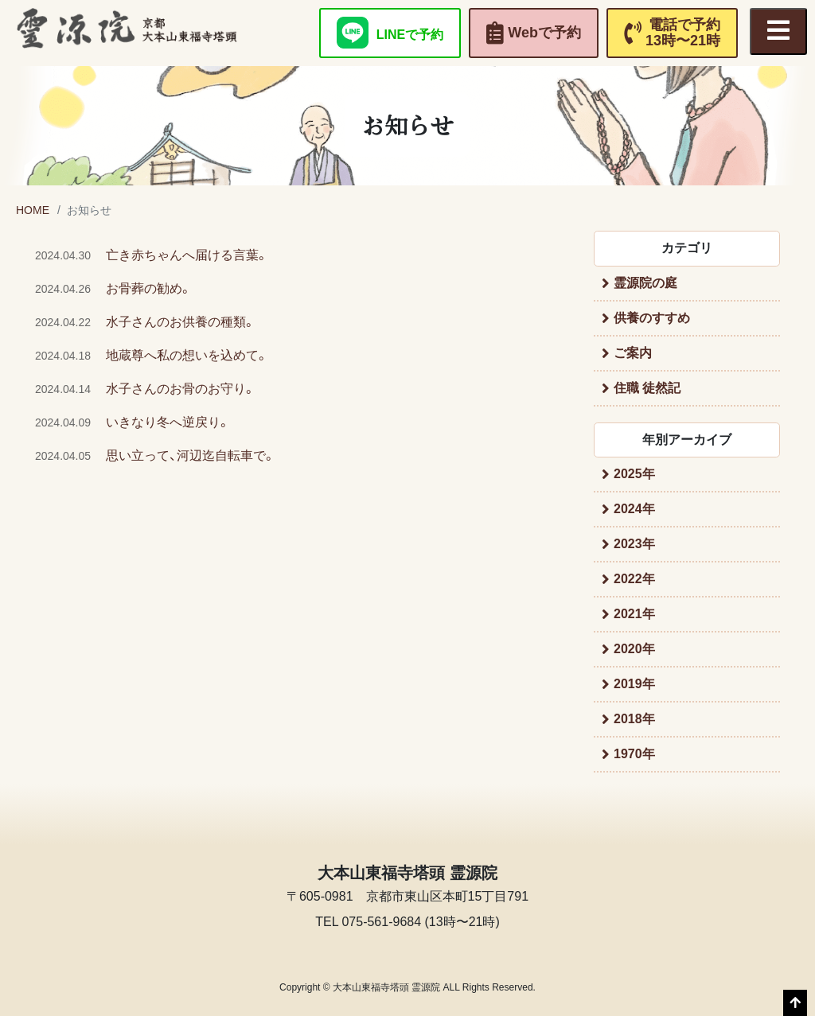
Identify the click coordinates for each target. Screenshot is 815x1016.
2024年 (634, 509)
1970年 (634, 754)
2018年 (634, 719)
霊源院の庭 (645, 283)
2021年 (634, 614)
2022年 (634, 579)
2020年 (634, 649)
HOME (32, 210)
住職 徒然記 (647, 388)
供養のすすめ (652, 318)
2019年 (634, 684)
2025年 (634, 474)
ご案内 (633, 353)
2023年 (634, 544)
